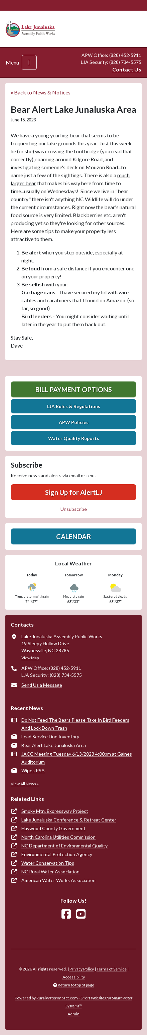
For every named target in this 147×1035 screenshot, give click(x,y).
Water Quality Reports (73, 438)
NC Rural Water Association (50, 871)
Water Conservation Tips (47, 863)
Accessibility (73, 976)
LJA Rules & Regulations (73, 406)
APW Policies (74, 422)
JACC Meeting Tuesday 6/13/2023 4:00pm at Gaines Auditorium (76, 758)
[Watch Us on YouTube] (81, 914)
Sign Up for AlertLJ (73, 492)
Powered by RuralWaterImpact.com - (73, 1001)
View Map (30, 657)
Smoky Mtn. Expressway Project (54, 811)
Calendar (73, 536)
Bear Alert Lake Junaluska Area (53, 745)
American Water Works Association (58, 880)
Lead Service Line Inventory (50, 736)
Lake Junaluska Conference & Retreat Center (68, 819)
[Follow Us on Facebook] (66, 914)
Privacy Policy (81, 968)
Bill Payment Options (73, 389)
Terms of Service (112, 968)
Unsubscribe (73, 509)
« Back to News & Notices (40, 92)
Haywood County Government (53, 828)
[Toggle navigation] (29, 62)
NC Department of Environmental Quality (64, 845)
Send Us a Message (41, 685)
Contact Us (126, 69)
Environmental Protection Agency (56, 854)
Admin (73, 1013)
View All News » (25, 783)
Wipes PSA (33, 770)
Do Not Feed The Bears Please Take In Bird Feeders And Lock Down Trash (75, 724)
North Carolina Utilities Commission (58, 837)
